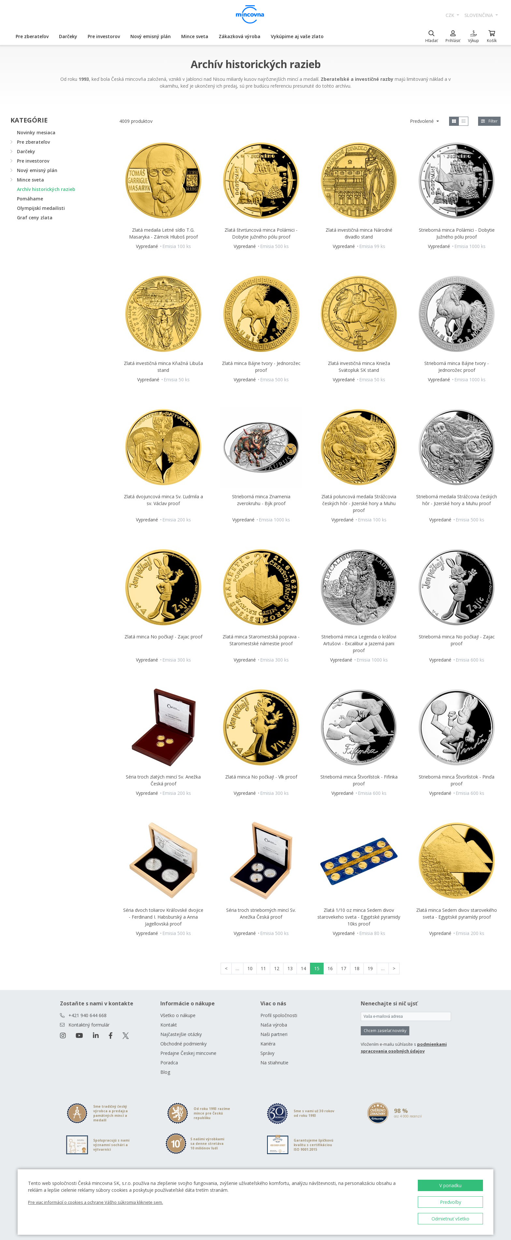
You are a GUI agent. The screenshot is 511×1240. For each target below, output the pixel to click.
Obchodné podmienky (183, 1044)
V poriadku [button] (450, 1185)
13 (290, 968)
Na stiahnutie (274, 1062)
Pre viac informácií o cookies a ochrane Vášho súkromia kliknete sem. (95, 1202)
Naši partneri (273, 1034)
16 (330, 968)
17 (343, 968)
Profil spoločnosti (278, 1015)
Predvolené (422, 121)
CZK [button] (450, 15)
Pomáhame (30, 199)
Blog (165, 1072)
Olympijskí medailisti (41, 208)
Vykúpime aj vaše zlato (297, 36)
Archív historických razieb (46, 189)
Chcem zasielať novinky (385, 1030)
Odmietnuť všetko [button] (450, 1219)
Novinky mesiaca (36, 132)
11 (263, 968)
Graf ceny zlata (34, 217)
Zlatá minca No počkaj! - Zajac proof (163, 637)
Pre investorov (104, 36)
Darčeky (68, 36)
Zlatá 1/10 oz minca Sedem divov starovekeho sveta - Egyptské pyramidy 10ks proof (358, 917)
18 (356, 968)
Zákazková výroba (239, 36)
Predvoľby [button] (450, 1202)
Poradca (169, 1062)
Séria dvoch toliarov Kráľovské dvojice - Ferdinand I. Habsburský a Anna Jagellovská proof (163, 917)
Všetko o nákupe (178, 1015)
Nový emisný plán (150, 36)
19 (370, 968)
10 (250, 968)
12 (276, 968)
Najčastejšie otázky (181, 1034)
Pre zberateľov (32, 36)
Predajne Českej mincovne (188, 1053)
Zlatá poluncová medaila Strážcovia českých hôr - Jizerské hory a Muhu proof (358, 503)
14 (303, 968)
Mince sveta (194, 36)
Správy (267, 1053)
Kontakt (168, 1025)
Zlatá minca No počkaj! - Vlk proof (261, 777)
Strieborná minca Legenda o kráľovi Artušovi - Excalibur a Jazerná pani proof (358, 643)
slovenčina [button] (479, 15)
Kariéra (267, 1044)
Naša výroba (273, 1025)
